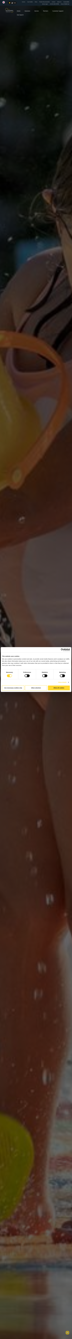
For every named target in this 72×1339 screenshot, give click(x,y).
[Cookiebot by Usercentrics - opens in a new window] (62, 649)
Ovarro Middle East (65, 4)
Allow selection (36, 688)
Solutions (27, 11)
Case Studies (30, 1)
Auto (15, 2)
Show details (62, 682)
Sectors (36, 11)
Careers (23, 1)
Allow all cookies (58, 688)
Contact (53, 1)
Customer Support (57, 11)
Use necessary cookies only (13, 688)
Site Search (20, 15)
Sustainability (66, 1)
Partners (45, 11)
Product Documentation (44, 1)
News (36, 1)
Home (18, 11)
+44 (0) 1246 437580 (54, 4)
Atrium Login (45, 4)
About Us (59, 1)
